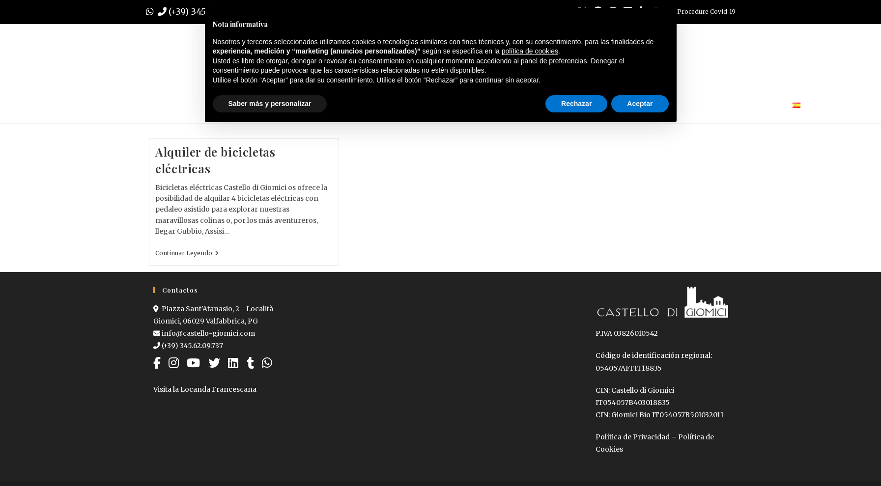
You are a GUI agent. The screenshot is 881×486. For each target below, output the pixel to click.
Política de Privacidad (633, 436)
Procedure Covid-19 (706, 11)
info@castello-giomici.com (204, 333)
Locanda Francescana (218, 389)
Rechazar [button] (576, 104)
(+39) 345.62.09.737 (188, 345)
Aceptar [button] (640, 104)
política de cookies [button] (530, 51)
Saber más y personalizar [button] (270, 104)
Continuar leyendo (187, 253)
